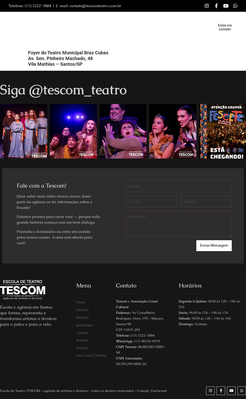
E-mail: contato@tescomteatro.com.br (88, 5)
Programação (180, 21)
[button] (4, 131)
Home (54, 21)
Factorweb (159, 391)
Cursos (94, 21)
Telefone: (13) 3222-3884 (29, 5)
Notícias (152, 21)
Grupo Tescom (122, 21)
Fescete (55, 32)
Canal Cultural (84, 32)
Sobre (74, 21)
